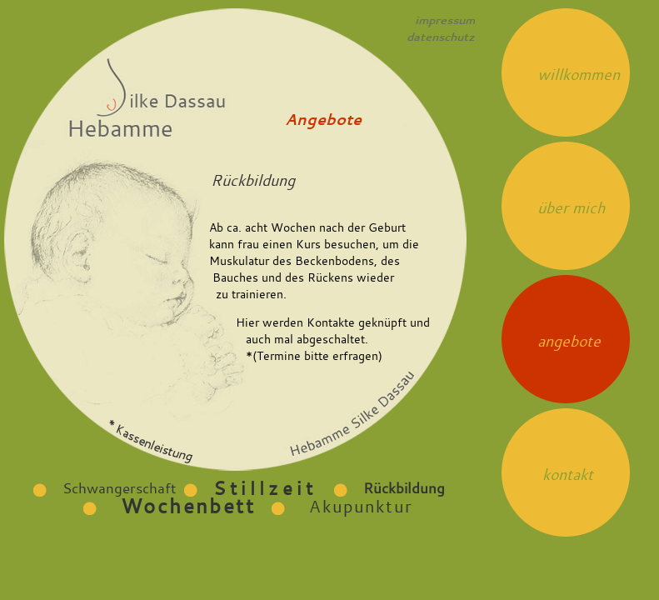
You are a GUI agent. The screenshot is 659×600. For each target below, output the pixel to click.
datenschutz (441, 36)
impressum (445, 20)
